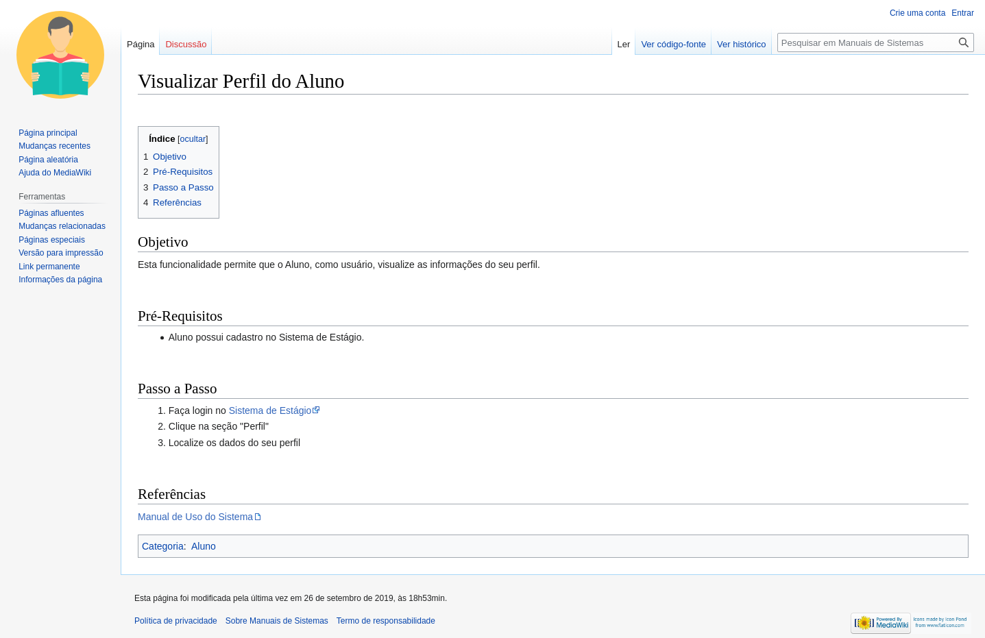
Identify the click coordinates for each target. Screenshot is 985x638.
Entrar (962, 13)
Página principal (48, 133)
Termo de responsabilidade (386, 621)
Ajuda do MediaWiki (55, 172)
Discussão (185, 44)
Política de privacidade (175, 621)
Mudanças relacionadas (62, 226)
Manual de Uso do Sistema (195, 516)
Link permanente (49, 266)
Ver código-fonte (673, 44)
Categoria (163, 546)
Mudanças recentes (54, 146)
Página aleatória (48, 159)
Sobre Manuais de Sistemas (277, 621)
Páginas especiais (52, 240)
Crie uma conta (917, 13)
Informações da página (60, 279)
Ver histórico (741, 44)
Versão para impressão (61, 253)
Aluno (203, 546)
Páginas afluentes (51, 213)
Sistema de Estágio (270, 410)
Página (140, 44)
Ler (624, 44)
